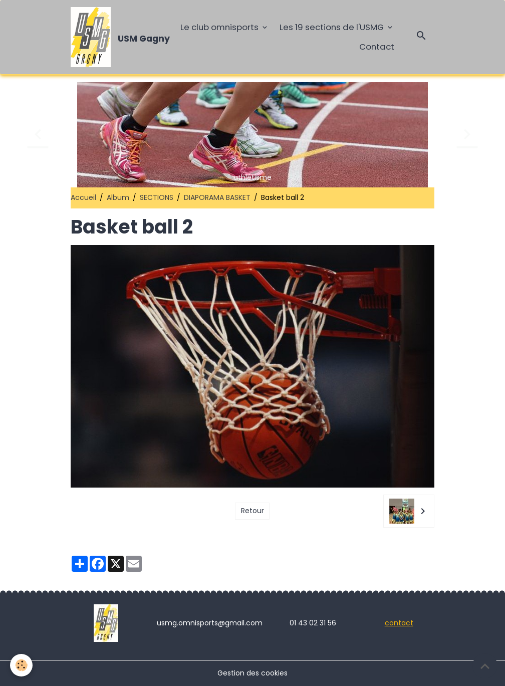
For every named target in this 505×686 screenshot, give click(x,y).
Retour (252, 511)
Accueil (83, 197)
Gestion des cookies (252, 673)
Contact (376, 47)
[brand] (116, 37)
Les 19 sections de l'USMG (333, 27)
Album (118, 197)
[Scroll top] (484, 665)
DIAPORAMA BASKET (217, 197)
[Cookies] (21, 665)
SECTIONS (156, 197)
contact (399, 623)
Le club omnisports (220, 27)
